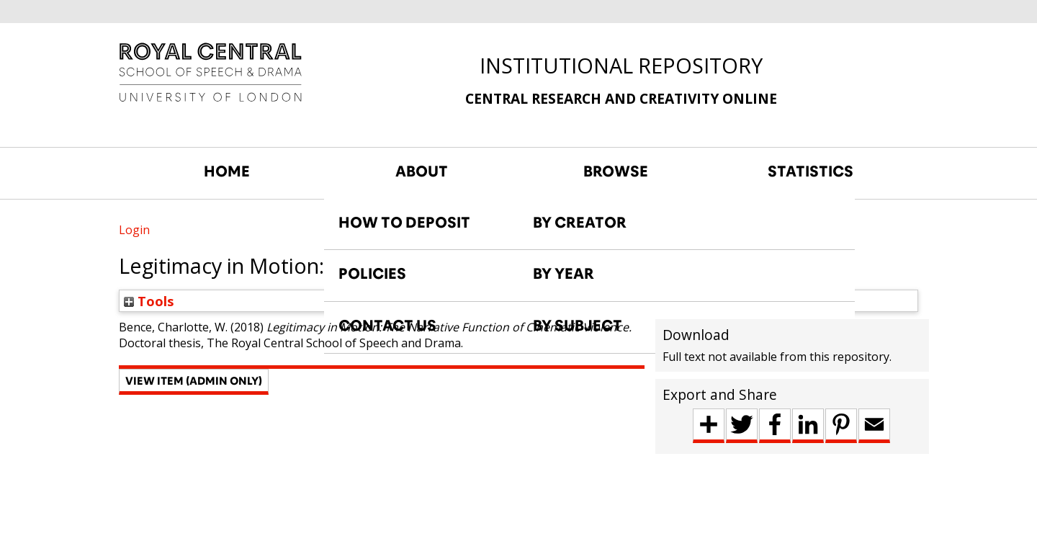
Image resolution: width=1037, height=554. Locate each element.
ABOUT (421, 171)
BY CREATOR (580, 222)
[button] (194, 382)
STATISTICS (810, 171)
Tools (149, 301)
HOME (227, 171)
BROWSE (615, 171)
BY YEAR (563, 273)
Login (134, 230)
